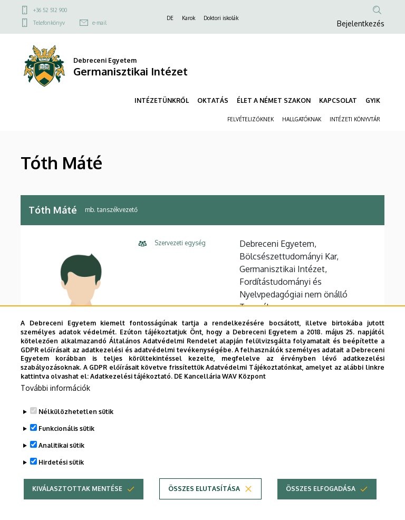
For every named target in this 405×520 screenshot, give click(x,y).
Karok (188, 18)
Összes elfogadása (320, 501)
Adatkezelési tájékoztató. (131, 388)
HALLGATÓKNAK (301, 119)
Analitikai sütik (61, 457)
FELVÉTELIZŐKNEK (250, 119)
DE (170, 18)
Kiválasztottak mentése (77, 501)
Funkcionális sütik (66, 441)
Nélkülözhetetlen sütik (75, 424)
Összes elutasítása (204, 501)
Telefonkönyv (49, 23)
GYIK (372, 100)
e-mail (99, 23)
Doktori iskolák (221, 18)
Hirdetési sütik (61, 474)
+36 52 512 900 (50, 10)
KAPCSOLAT (338, 100)
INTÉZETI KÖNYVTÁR (355, 119)
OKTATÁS (212, 100)
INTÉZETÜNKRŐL (161, 100)
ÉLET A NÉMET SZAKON (274, 100)
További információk (55, 400)
